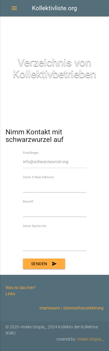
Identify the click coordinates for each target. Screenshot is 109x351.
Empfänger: (31, 153)
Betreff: (28, 202)
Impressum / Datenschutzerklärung (71, 308)
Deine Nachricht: (35, 226)
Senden (44, 264)
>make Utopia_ (89, 339)
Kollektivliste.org (54, 8)
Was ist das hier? (21, 287)
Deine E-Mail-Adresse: (39, 177)
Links (10, 293)
